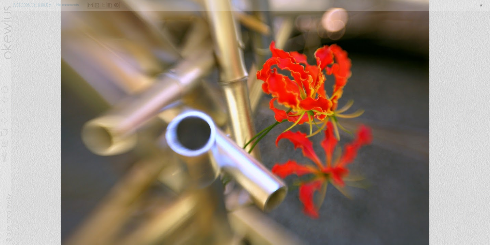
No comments (67, 5)
